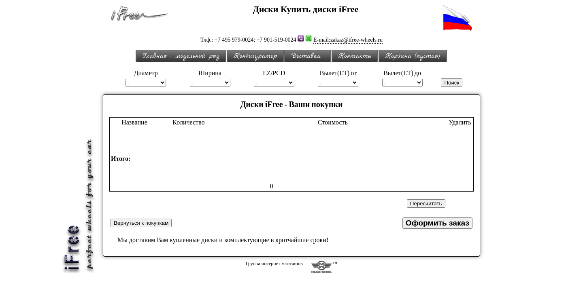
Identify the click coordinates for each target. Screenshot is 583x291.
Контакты (354, 56)
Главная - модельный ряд (181, 56)
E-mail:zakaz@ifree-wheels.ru (348, 40)
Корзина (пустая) (412, 56)
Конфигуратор (255, 56)
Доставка (307, 56)
